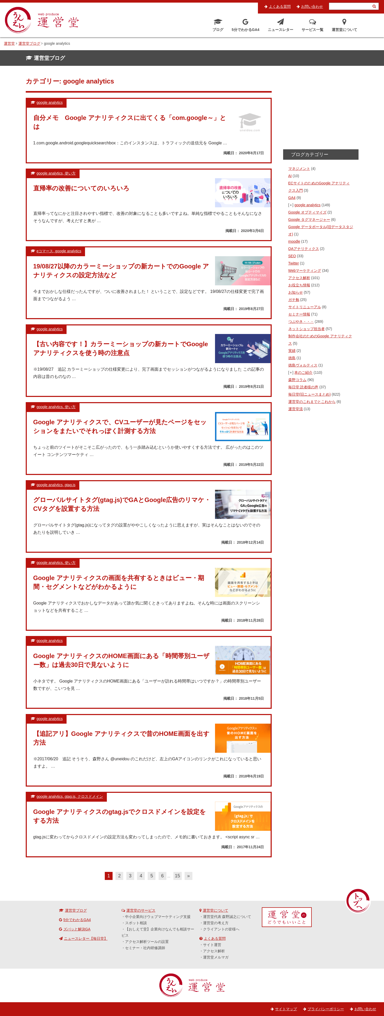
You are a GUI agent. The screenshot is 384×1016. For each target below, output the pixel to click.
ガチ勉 (293, 300)
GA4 (292, 198)
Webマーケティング (304, 270)
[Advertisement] (320, 109)
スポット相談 (136, 923)
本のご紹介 (303, 372)
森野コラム (297, 380)
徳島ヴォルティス (302, 365)
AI (290, 176)
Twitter (293, 263)
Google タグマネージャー (309, 219)
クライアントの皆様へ (221, 929)
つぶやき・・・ (301, 321)
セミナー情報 (299, 314)
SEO (292, 256)
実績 (292, 351)
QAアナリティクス (303, 249)
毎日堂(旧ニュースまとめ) (309, 394)
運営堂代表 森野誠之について (227, 917)
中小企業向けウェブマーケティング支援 (158, 917)
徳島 (292, 358)
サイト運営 (212, 945)
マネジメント (299, 168)
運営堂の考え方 (216, 923)
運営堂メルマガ (216, 957)
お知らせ (295, 292)
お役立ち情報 (299, 285)
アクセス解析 (299, 278)
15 (177, 875)
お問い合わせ (312, 6)
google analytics (307, 205)
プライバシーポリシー (326, 1009)
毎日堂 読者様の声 (303, 387)
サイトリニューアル (304, 307)
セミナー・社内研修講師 (145, 948)
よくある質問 (280, 6)
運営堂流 (295, 409)
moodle (294, 241)
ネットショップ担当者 (306, 329)
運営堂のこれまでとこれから (312, 402)
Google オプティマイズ (307, 212)
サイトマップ (286, 1009)
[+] (291, 205)
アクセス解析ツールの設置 (147, 942)
